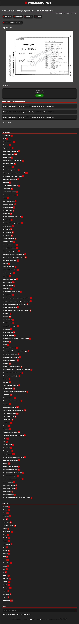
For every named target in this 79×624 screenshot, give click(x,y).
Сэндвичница (8, 419)
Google (6, 585)
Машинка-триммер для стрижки (14, 254)
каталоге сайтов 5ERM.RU (22, 614)
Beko (5, 556)
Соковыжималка (9, 398)
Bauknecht (7, 594)
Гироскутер (8, 188)
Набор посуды (8, 295)
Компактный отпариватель (13, 223)
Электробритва (9, 482)
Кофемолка (8, 235)
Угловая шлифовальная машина (14, 435)
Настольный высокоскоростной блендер (17, 310)
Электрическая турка (11, 476)
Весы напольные (9, 163)
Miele (6, 560)
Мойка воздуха (9, 273)
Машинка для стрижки (11, 251)
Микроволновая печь (11, 260)
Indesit (6, 591)
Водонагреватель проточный (13, 176)
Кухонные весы (9, 241)
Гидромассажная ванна (11, 185)
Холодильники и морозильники (14, 457)
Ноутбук (8, 16)
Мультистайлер (9, 285)
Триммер (7, 429)
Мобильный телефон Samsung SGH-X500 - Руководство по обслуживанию (28, 106)
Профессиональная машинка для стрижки (17, 369)
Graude (6, 538)
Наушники (7, 313)
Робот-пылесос (9, 388)
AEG (5, 519)
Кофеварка (7, 229)
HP (5, 572)
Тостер (6, 426)
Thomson (7, 516)
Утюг (6, 438)
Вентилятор (8, 157)
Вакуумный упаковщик (11, 151)
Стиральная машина (11, 407)
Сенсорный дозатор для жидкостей (15, 391)
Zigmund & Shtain (9, 525)
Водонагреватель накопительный (15, 173)
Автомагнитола (9, 142)
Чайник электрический (11, 466)
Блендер (7, 145)
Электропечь (8, 491)
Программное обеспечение (12, 366)
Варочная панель (10, 154)
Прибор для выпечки (11, 360)
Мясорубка (7, 288)
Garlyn (6, 535)
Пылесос (7, 382)
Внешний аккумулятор (11, 170)
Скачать (39, 95)
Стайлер (7, 404)
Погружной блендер (10, 348)
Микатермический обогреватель (15, 257)
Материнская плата (10, 248)
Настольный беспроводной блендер (15, 304)
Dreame (6, 541)
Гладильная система (10, 195)
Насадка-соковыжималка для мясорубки (17, 301)
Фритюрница (8, 451)
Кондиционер (8, 226)
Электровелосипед (10, 485)
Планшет (7, 341)
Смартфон (7, 394)
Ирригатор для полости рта (13, 216)
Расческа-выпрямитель (11, 385)
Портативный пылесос (11, 354)
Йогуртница (7, 220)
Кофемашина (8, 232)
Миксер (6, 263)
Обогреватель (8, 319)
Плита (6, 344)
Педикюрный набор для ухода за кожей (17, 338)
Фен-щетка (7, 448)
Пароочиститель (9, 335)
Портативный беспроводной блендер (16, 351)
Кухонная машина (9, 238)
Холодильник (9, 454)
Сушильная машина (11, 413)
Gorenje (6, 510)
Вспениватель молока (11, 179)
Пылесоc (6, 379)
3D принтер (8, 135)
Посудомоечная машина (12, 357)
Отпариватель (8, 323)
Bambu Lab (7, 563)
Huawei (6, 550)
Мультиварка (9, 282)
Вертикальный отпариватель (13, 160)
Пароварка (7, 329)
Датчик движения (9, 201)
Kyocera (6, 506)
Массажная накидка (10, 245)
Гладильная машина (10, 191)
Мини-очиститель (9, 266)
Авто (5, 138)
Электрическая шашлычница (13, 479)
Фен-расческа (8, 444)
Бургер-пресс (8, 148)
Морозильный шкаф (10, 279)
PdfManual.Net (39, 3)
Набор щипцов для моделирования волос (17, 298)
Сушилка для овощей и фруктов (14, 410)
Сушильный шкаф (9, 416)
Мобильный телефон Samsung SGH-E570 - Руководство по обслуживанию (28, 117)
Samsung (18, 16)
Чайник (6, 463)
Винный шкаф (8, 167)
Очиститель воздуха (11, 326)
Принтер (7, 363)
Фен (5, 441)
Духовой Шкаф (9, 207)
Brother (6, 553)
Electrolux (7, 522)
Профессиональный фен (11, 376)
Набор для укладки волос (12, 291)
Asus (5, 547)
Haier (6, 513)
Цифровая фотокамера (11, 460)
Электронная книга (10, 488)
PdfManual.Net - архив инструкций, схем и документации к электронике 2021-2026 (39, 619)
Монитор (7, 276)
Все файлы (8, 600)
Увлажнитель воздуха (11, 432)
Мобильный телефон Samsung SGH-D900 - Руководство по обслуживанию (28, 112)
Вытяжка (7, 182)
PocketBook (7, 544)
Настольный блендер (11, 307)
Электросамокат (9, 494)
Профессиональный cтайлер (13, 373)
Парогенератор (9, 332)
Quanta (6, 581)
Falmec (6, 597)
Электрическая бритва (11, 469)
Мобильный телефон (11, 270)
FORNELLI (7, 578)
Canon (6, 566)
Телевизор (7, 423)
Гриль (6, 198)
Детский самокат (9, 204)
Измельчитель (8, 210)
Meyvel (6, 528)
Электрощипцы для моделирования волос (17, 497)
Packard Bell (8, 531)
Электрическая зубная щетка (13, 472)
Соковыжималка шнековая (12, 401)
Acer (5, 569)
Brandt (6, 575)
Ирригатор (7, 213)
